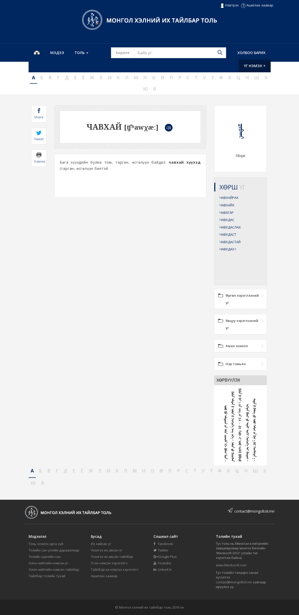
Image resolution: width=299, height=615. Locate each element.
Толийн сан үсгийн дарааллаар (54, 550)
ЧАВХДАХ (227, 249)
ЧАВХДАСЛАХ (230, 227)
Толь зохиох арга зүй (46, 543)
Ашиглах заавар (257, 5)
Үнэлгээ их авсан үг (106, 550)
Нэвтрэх (229, 5)
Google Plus (165, 556)
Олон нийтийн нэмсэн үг (48, 563)
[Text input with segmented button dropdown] (180, 52)
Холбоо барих (251, 52)
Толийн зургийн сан (45, 556)
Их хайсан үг (101, 543)
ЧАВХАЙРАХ (228, 197)
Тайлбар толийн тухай (47, 576)
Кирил (125, 52)
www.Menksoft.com (231, 565)
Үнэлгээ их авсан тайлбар (112, 556)
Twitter (160, 550)
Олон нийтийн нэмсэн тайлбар (54, 569)
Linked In (162, 569)
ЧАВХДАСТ (227, 234)
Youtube (162, 563)
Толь (81, 52)
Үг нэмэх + (255, 65)
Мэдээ (57, 52)
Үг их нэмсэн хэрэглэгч (109, 563)
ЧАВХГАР (226, 212)
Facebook (163, 543)
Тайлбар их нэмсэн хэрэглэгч (114, 569)
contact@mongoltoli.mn (254, 511)
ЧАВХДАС (226, 219)
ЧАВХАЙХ (226, 205)
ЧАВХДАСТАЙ (230, 242)
